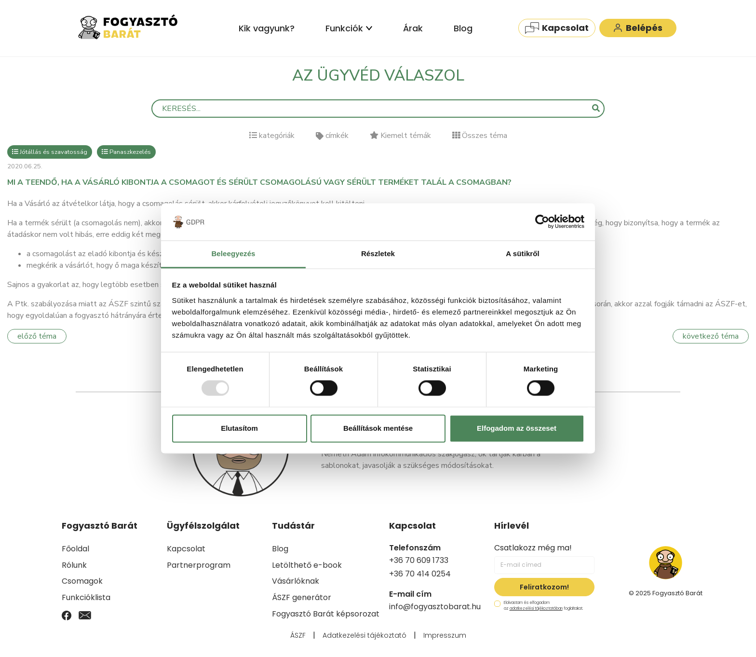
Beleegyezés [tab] (233, 253)
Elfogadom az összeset (516, 428)
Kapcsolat (557, 28)
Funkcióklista (86, 597)
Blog (280, 548)
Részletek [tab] (378, 253)
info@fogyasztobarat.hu (435, 606)
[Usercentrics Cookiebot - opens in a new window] (542, 222)
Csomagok (82, 581)
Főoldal (75, 548)
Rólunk (74, 565)
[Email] (85, 615)
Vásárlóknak (295, 581)
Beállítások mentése (378, 428)
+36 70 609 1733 (418, 560)
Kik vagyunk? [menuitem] (267, 28)
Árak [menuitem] (413, 28)
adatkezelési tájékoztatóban (536, 608)
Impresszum (444, 635)
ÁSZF (298, 635)
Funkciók (348, 28)
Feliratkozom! (544, 587)
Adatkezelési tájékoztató (364, 635)
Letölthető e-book (307, 565)
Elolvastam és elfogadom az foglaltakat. (538, 605)
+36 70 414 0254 (420, 573)
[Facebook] (66, 615)
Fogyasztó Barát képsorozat (325, 613)
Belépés (637, 28)
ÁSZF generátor (301, 597)
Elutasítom (239, 428)
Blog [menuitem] (463, 28)
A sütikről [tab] (523, 253)
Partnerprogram (198, 565)
